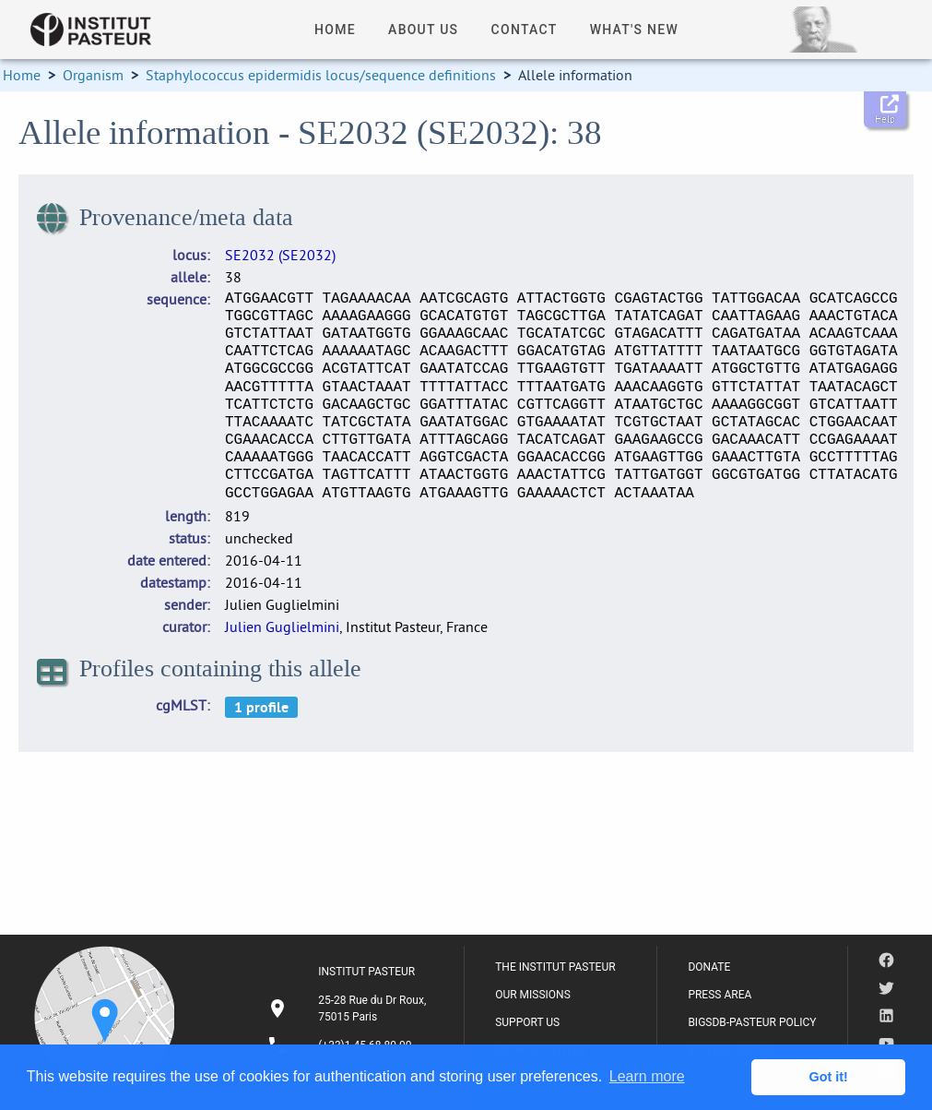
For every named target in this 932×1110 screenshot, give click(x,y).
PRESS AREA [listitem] (719, 994)
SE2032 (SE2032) (280, 254)
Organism (93, 75)
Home (22, 75)
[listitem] (349, 1008)
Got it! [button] (828, 1076)
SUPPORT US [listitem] (527, 1022)
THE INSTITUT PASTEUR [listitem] (555, 967)
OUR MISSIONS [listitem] (533, 994)
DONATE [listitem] (709, 967)
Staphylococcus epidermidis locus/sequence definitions (321, 75)
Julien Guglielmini (282, 626)
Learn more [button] (647, 1076)
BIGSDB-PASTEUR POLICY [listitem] (752, 1022)
